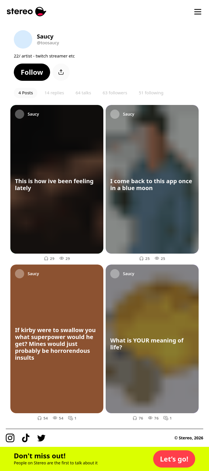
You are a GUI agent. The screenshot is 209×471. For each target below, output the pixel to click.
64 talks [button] (83, 92)
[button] (32, 72)
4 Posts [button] (25, 92)
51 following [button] (151, 92)
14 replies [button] (54, 92)
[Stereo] (26, 11)
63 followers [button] (114, 92)
